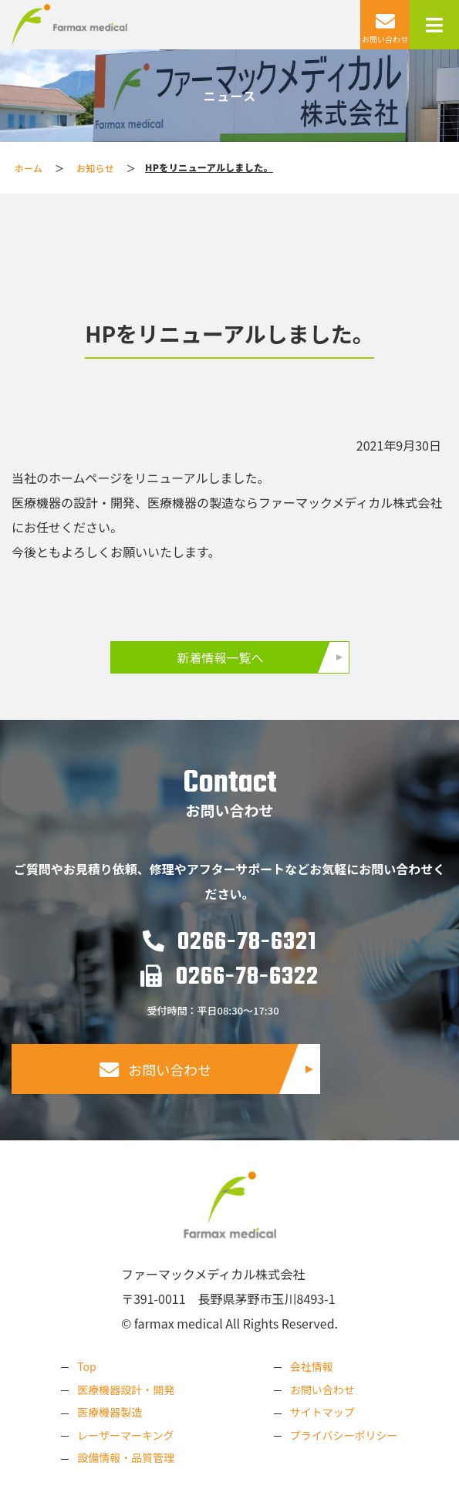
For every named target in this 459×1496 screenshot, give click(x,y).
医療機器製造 (109, 1412)
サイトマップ (322, 1412)
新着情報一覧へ (220, 657)
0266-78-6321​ (229, 942)
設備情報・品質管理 (125, 1457)
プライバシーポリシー (344, 1435)
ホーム (29, 167)
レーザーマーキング (125, 1435)
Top (86, 1366)
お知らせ (95, 167)
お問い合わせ (156, 1069)
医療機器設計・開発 (125, 1389)
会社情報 (311, 1366)
